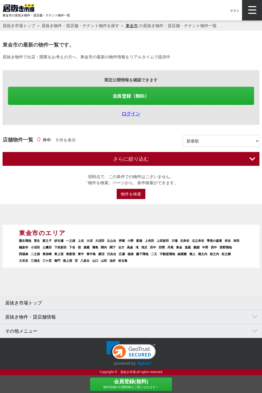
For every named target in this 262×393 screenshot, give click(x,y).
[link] (131, 353)
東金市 (132, 25)
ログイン (131, 113)
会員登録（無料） (131, 95)
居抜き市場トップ (19, 25)
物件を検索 (131, 194)
